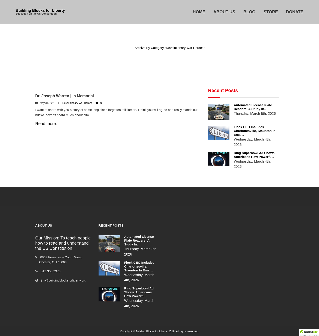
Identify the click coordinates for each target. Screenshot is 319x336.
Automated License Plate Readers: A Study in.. (253, 107)
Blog (249, 11)
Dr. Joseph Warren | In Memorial (64, 96)
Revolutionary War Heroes (77, 102)
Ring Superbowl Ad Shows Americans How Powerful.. (254, 155)
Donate (294, 11)
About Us (224, 11)
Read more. (46, 123)
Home (199, 11)
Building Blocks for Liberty (40, 10)
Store (271, 11)
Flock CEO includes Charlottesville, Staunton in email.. (254, 130)
